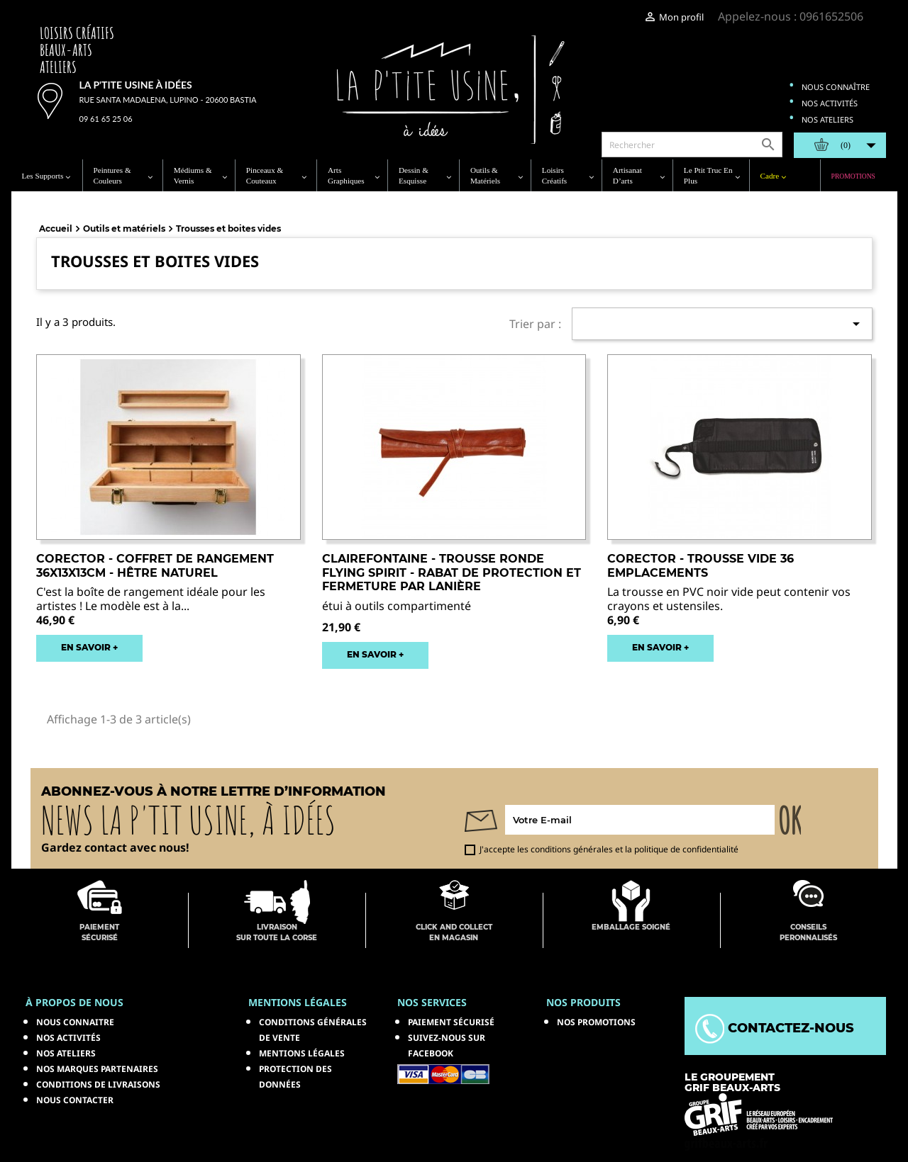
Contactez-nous (774, 1028)
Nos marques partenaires (97, 1069)
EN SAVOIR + (89, 647)
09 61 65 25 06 (106, 118)
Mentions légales (302, 1053)
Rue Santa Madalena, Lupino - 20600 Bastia (168, 99)
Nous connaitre (75, 1022)
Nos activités (830, 103)
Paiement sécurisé (451, 1022)
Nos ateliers (827, 119)
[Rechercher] (692, 144)
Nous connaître (836, 86)
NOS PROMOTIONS (596, 1022)
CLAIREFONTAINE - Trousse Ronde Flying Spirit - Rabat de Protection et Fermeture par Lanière (451, 573)
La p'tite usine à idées (135, 85)
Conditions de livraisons (98, 1084)
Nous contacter (75, 1100)
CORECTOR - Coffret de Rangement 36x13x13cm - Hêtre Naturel (155, 566)
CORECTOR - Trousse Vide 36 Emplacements (700, 566)
